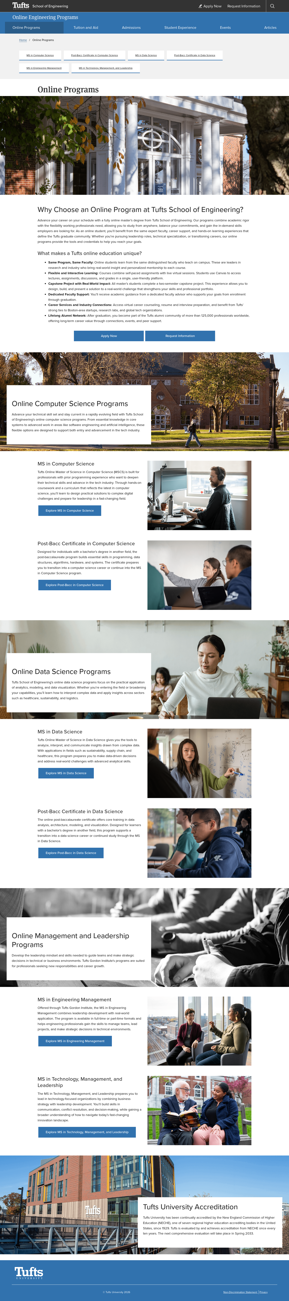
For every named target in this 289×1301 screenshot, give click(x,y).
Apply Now (109, 335)
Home (23, 40)
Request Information (180, 335)
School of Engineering (50, 6)
